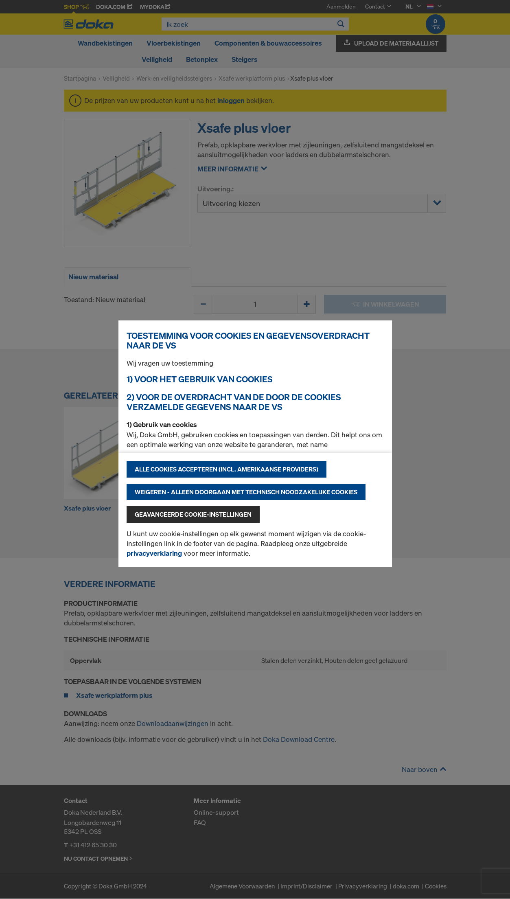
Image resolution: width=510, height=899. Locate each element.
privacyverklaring (154, 553)
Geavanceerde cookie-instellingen (193, 514)
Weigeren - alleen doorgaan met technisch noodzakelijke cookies (246, 492)
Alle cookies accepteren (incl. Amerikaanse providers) (226, 469)
